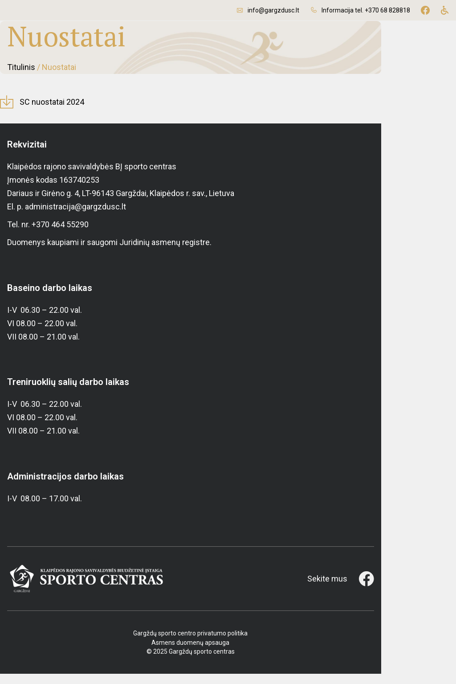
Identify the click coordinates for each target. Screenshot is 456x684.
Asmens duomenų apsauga (228, 652)
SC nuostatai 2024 (59, 112)
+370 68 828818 (387, 10)
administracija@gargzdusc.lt (75, 217)
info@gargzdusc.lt (273, 10)
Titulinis (21, 72)
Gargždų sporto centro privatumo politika (228, 643)
